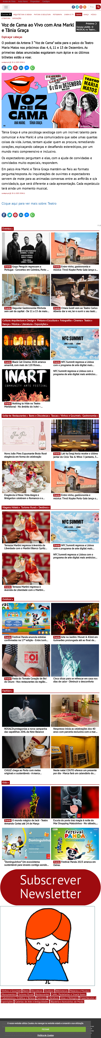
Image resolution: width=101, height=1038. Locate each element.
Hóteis (16, 507)
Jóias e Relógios (69, 998)
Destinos (44, 507)
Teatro (88, 320)
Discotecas (37, 990)
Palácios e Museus (80, 990)
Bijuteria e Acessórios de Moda (67, 1001)
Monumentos (9, 994)
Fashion (7, 690)
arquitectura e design (22, 14)
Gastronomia (90, 415)
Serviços (41, 998)
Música (16, 324)
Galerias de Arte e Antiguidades (32, 1001)
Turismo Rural (29, 507)
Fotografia (66, 320)
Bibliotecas (62, 990)
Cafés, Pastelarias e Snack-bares (69, 994)
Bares (26, 990)
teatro (78, 14)
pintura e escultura (42, 14)
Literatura (28, 324)
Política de (45, 1035)
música (93, 14)
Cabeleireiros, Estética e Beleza (18, 998)
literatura (6, 18)
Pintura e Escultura (48, 320)
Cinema (78, 320)
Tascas (55, 415)
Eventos (7, 228)
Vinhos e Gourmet (71, 415)
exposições (16, 18)
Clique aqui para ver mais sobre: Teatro (29, 203)
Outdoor (7, 599)
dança (86, 14)
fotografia (57, 14)
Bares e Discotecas (39, 415)
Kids (5, 782)
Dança (6, 324)
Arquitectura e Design (23, 320)
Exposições (41, 324)
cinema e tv (69, 14)
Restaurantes (20, 415)
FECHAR (45, 1029)
